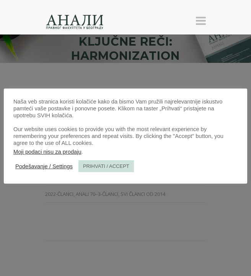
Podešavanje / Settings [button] (44, 166)
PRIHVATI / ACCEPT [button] (106, 166)
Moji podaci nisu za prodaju (47, 152)
